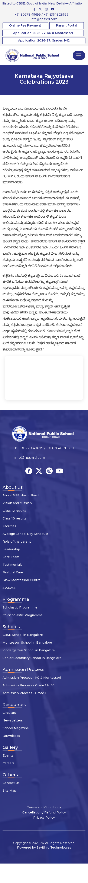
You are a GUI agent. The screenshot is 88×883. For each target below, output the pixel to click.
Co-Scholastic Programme (23, 615)
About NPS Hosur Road (21, 495)
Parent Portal (66, 25)
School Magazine (16, 728)
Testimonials (12, 565)
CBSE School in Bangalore (23, 635)
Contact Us (11, 783)
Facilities (9, 526)
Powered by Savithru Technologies (44, 847)
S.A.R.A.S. (9, 588)
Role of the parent (17, 541)
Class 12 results (14, 511)
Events (8, 755)
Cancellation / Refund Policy (44, 812)
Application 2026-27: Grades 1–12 (44, 40)
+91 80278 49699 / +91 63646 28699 (41, 14)
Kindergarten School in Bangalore (29, 650)
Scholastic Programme (20, 607)
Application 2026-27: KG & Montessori (43, 33)
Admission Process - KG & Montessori (32, 678)
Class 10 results (14, 518)
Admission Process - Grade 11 (25, 693)
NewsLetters (13, 720)
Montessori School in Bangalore (27, 642)
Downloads (11, 736)
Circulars (9, 713)
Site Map (9, 790)
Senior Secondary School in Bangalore (32, 658)
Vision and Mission (17, 503)
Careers (8, 763)
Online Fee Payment (25, 25)
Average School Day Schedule (25, 534)
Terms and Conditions (44, 807)
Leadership (11, 549)
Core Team (11, 557)
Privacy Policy (44, 817)
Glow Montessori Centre (21, 580)
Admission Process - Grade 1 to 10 (29, 685)
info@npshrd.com (44, 19)
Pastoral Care (13, 572)
